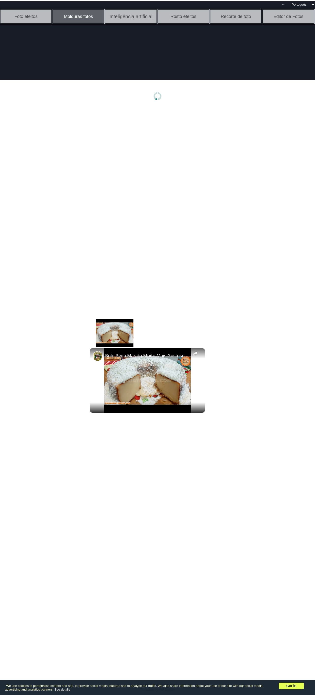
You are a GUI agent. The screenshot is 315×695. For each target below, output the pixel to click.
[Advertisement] (38, 186)
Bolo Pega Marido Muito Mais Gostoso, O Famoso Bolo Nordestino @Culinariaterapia (146, 355)
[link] (98, 356)
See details (62, 689)
